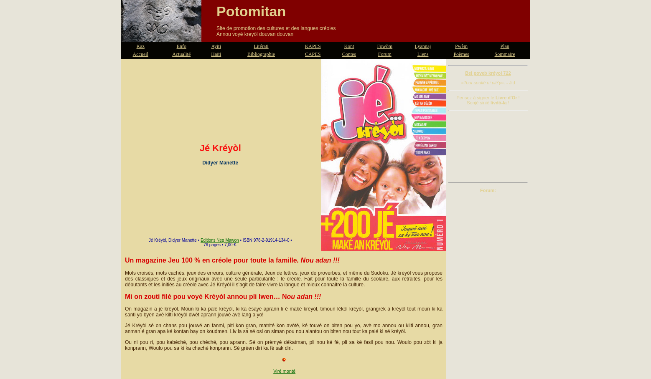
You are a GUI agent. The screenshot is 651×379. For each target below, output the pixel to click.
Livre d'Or (506, 97)
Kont (349, 46)
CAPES (312, 54)
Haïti (216, 54)
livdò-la (499, 102)
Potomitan (251, 11)
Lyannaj (423, 46)
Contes (349, 54)
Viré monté (284, 371)
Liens (423, 54)
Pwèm (461, 46)
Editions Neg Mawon (220, 240)
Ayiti (216, 46)
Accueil (140, 54)
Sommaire (505, 54)
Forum (385, 54)
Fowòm (384, 46)
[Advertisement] (488, 146)
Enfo (181, 46)
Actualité (181, 54)
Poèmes (461, 54)
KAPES (313, 46)
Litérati (261, 46)
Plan (505, 46)
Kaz (141, 46)
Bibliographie (261, 54)
